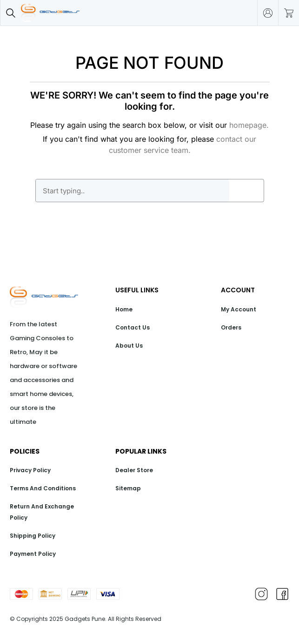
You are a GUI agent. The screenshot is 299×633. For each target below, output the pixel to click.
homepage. (249, 125)
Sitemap (128, 488)
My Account (238, 309)
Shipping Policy (32, 536)
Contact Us (132, 327)
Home (124, 309)
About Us (129, 345)
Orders (231, 327)
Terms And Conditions (43, 488)
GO (246, 190)
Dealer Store (134, 470)
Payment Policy (33, 554)
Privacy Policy (30, 470)
